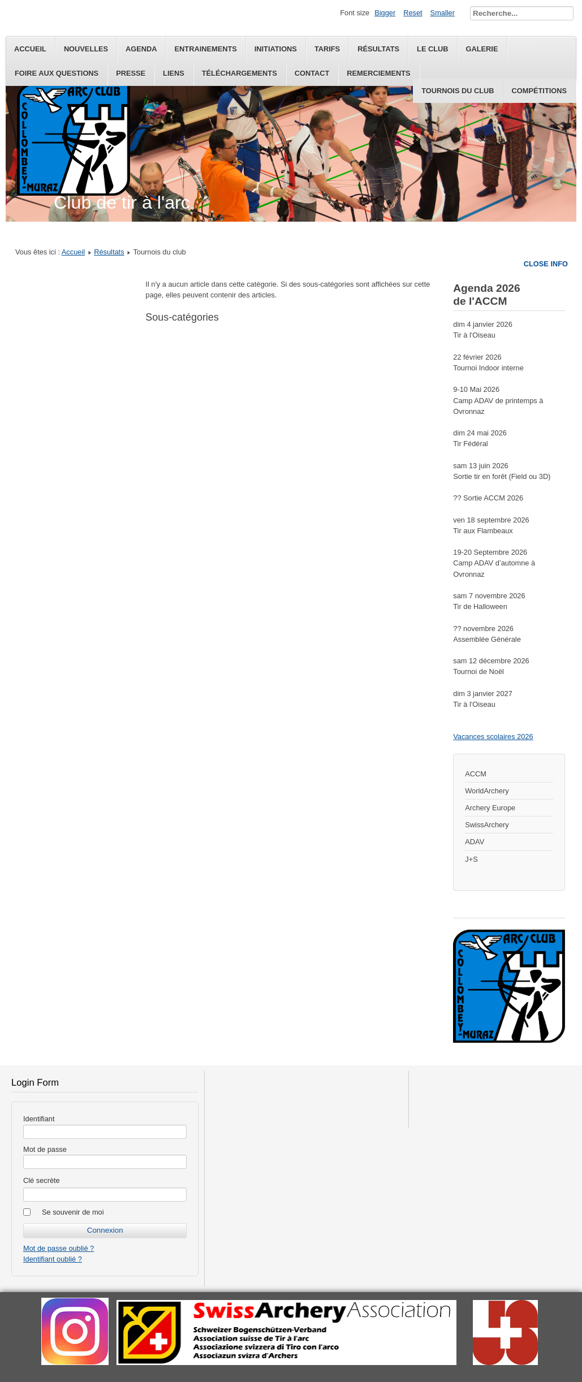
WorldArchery (486, 791)
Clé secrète (41, 1180)
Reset (412, 12)
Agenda (141, 49)
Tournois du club (457, 91)
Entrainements (206, 49)
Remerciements (378, 73)
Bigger (384, 12)
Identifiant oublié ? (52, 1259)
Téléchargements (239, 73)
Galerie (482, 49)
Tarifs (327, 49)
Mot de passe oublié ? (58, 1248)
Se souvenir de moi (73, 1212)
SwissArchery (487, 824)
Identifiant (39, 1119)
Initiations (276, 49)
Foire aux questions (56, 73)
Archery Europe (490, 808)
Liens (173, 73)
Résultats (378, 49)
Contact (312, 73)
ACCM (475, 774)
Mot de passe (45, 1149)
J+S (471, 859)
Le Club (432, 49)
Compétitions (539, 91)
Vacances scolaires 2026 (493, 736)
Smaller (442, 12)
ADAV (474, 841)
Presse (130, 73)
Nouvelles (86, 49)
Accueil (30, 49)
